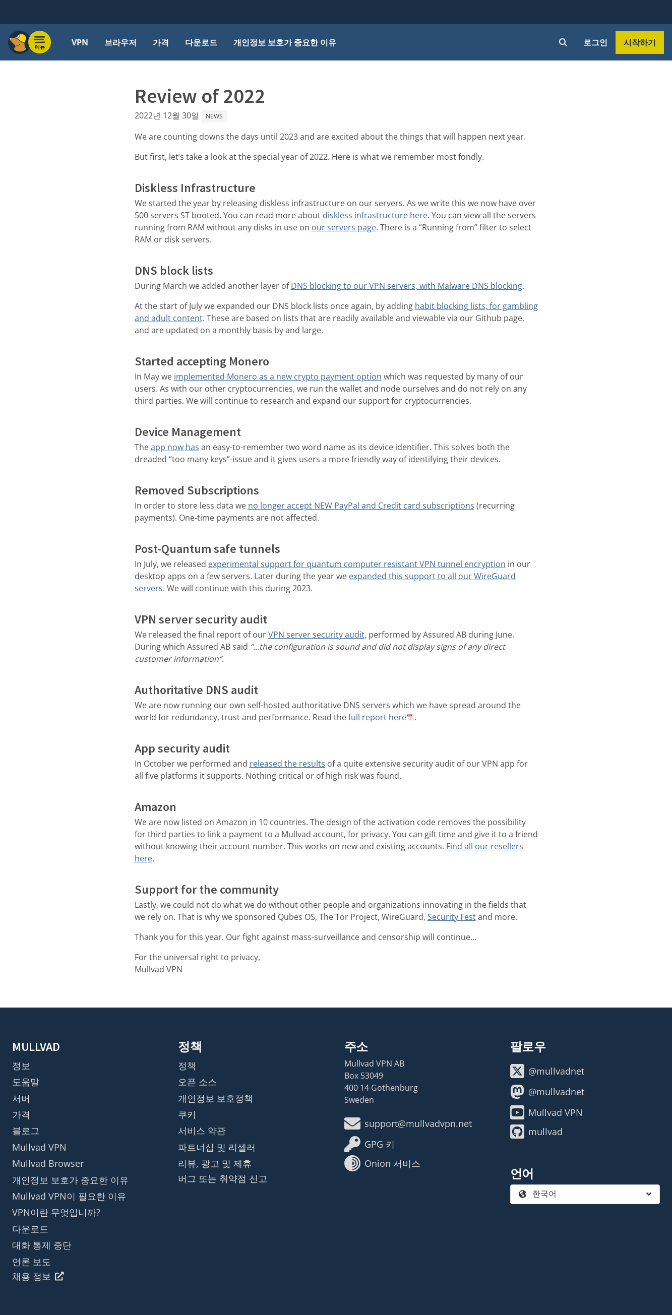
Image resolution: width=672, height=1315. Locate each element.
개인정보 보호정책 (215, 1098)
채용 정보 (38, 1276)
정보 (21, 1065)
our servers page (344, 227)
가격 (161, 42)
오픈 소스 (197, 1082)
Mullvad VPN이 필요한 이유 (69, 1196)
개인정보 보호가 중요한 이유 (284, 42)
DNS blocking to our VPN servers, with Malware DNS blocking (406, 285)
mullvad (536, 1131)
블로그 (25, 1130)
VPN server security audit (316, 634)
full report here (377, 717)
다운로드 (201, 42)
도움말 (25, 1082)
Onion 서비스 (382, 1163)
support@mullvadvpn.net (408, 1123)
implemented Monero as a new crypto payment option (278, 376)
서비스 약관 (202, 1130)
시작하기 (640, 42)
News (214, 116)
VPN (80, 42)
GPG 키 (369, 1144)
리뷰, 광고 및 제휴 (215, 1163)
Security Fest (451, 916)
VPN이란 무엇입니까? (56, 1212)
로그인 (595, 42)
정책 (187, 1065)
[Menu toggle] (39, 42)
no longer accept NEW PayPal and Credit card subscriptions (361, 505)
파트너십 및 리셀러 (217, 1147)
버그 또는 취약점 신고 (222, 1178)
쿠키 (187, 1114)
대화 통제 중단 (42, 1245)
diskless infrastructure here (375, 215)
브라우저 (120, 42)
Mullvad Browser (48, 1163)
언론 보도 (31, 1262)
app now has (175, 447)
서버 (21, 1098)
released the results (287, 763)
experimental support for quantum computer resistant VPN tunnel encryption (357, 564)
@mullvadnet (547, 1071)
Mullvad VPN (39, 1147)
